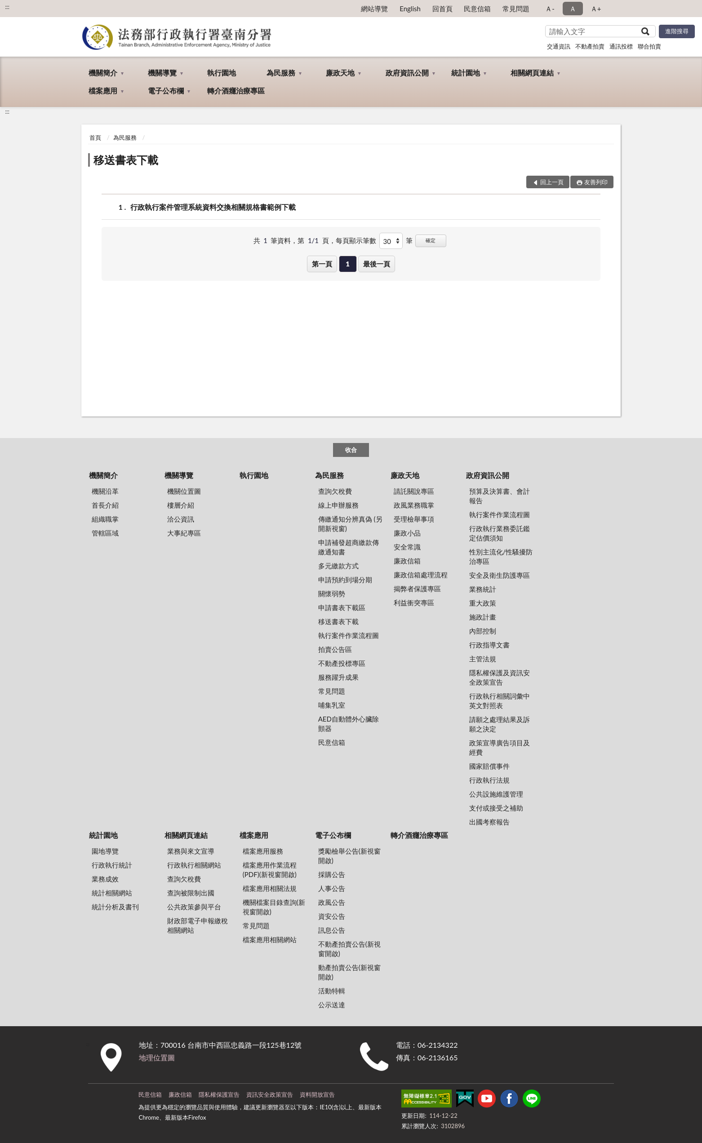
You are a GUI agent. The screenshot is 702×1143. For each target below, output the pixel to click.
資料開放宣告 (317, 1094)
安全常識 (407, 547)
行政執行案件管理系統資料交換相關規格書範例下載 (213, 207)
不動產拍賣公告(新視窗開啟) (349, 948)
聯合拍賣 (649, 46)
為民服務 (281, 72)
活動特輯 (331, 991)
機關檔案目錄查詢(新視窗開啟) (274, 907)
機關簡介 (103, 72)
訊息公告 (331, 930)
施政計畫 (482, 617)
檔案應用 (103, 90)
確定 (430, 240)
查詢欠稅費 (335, 491)
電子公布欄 (166, 90)
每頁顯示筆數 (356, 240)
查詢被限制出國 (190, 893)
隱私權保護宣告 (219, 1094)
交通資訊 (558, 46)
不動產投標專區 (341, 663)
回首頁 (442, 8)
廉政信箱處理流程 (421, 575)
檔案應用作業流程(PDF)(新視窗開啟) (270, 869)
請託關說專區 (414, 491)
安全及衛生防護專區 (499, 575)
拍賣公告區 (335, 649)
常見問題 (515, 8)
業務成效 (105, 879)
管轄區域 (105, 533)
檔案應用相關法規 (270, 888)
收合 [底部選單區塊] (351, 449)
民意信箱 (477, 8)
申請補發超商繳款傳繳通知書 (348, 547)
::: (7, 6)
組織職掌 (105, 519)
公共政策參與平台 (194, 907)
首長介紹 (105, 505)
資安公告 (331, 916)
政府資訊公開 (407, 72)
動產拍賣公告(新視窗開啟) (349, 972)
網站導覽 (374, 8)
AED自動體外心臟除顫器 (348, 723)
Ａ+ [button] (596, 8)
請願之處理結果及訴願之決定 (499, 724)
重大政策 (482, 603)
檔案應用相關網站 (270, 939)
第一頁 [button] (322, 264)
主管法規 (482, 659)
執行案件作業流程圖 (348, 635)
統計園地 (465, 72)
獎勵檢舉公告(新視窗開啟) (349, 855)
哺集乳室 (331, 705)
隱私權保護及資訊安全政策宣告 (499, 677)
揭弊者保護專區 (417, 589)
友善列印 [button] (596, 182)
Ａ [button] (572, 8)
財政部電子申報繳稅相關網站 (197, 925)
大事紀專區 (184, 533)
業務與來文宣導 (190, 851)
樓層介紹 (180, 505)
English (410, 8)
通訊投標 (621, 46)
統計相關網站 (112, 893)
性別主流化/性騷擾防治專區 (501, 556)
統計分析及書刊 (115, 907)
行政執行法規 (489, 780)
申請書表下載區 (341, 607)
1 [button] (348, 264)
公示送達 (331, 1005)
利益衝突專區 (414, 602)
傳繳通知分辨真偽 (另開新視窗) (350, 523)
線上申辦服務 (338, 505)
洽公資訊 (180, 519)
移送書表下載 (125, 159)
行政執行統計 (112, 865)
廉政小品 (407, 533)
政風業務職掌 (414, 505)
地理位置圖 (157, 1057)
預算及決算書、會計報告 (499, 496)
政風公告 (331, 902)
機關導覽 (162, 72)
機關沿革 (105, 491)
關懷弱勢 (331, 593)
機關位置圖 (184, 491)
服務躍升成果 (338, 677)
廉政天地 (340, 72)
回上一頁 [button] (552, 182)
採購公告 (331, 874)
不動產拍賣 (589, 46)
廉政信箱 (407, 561)
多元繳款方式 (338, 566)
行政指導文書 (489, 645)
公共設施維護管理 (496, 794)
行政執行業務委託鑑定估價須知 (499, 533)
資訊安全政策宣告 (269, 1094)
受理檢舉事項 (414, 519)
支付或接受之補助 (496, 808)
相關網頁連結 (532, 72)
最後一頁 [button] (376, 264)
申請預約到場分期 (345, 580)
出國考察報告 (489, 822)
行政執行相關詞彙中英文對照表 (499, 700)
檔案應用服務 (263, 851)
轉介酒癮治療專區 (236, 90)
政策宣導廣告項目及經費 (499, 747)
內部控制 (482, 631)
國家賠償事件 (489, 766)
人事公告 (331, 888)
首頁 (95, 137)
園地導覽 (105, 851)
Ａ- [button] (550, 8)
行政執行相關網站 (194, 865)
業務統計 (482, 589)
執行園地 (221, 72)
